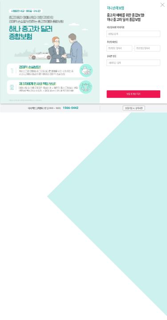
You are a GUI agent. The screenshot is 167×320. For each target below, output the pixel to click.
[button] (133, 108)
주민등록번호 (112, 42)
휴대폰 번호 (111, 56)
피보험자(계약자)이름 (115, 27)
